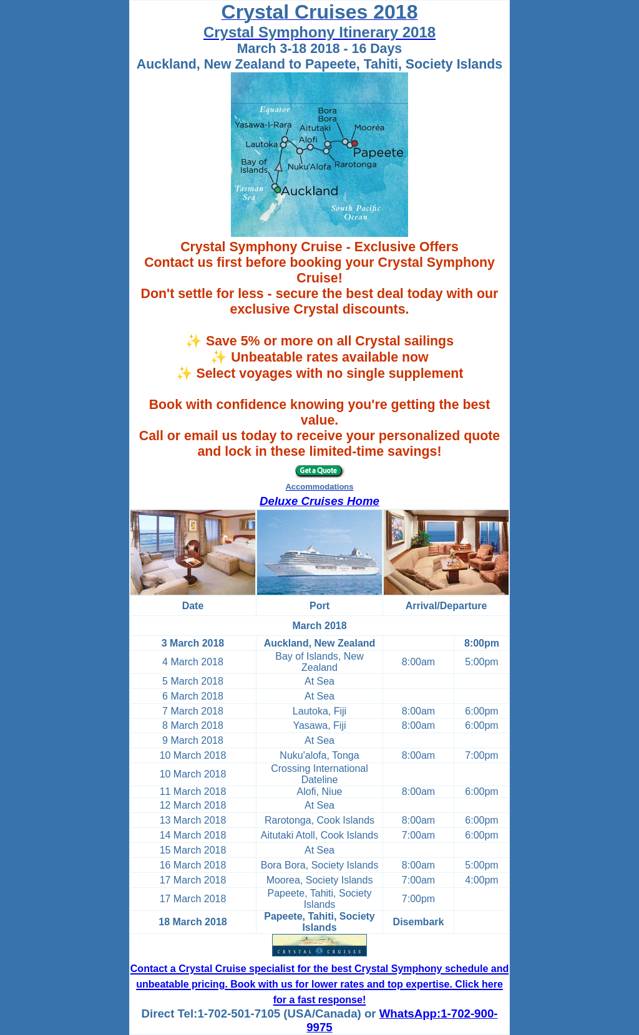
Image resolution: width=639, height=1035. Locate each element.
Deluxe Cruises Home (319, 501)
